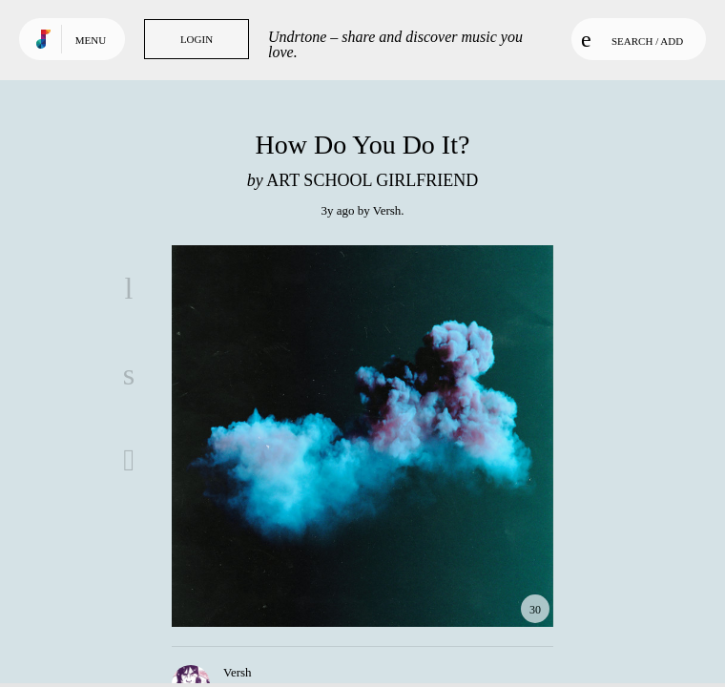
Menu (90, 40)
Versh (387, 210)
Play (362, 436)
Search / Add (632, 39)
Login (196, 39)
